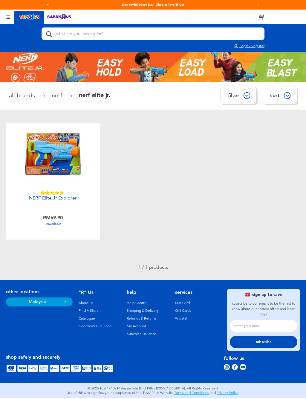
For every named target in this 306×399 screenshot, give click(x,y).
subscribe (263, 343)
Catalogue (87, 319)
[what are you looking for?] (153, 34)
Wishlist (181, 319)
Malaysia (37, 302)
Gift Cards (183, 311)
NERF (58, 95)
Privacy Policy (227, 394)
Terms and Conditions (191, 394)
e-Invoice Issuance (141, 335)
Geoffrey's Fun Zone (95, 327)
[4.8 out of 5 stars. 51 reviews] (52, 193)
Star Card (182, 304)
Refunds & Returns (141, 319)
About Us (86, 304)
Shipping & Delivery (143, 311)
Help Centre (136, 304)
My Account (136, 327)
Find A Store (89, 311)
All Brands (23, 95)
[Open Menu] (8, 16)
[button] (47, 4)
